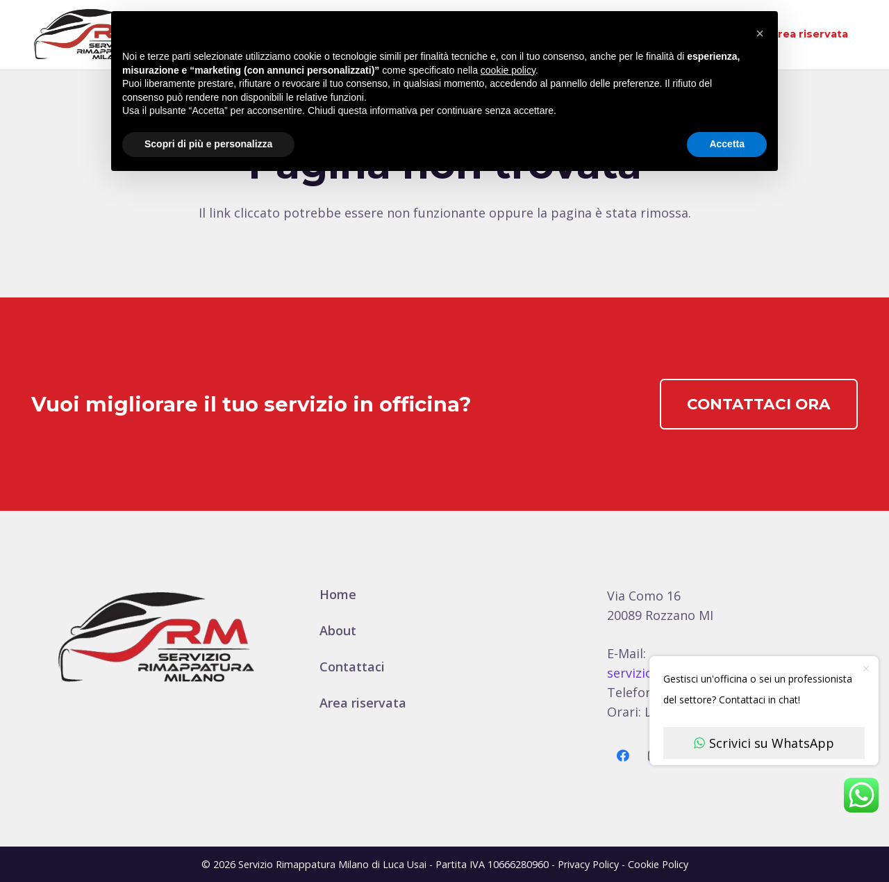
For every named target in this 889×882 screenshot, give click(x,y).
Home (337, 594)
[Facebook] (622, 755)
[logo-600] (87, 35)
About (337, 630)
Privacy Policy (588, 864)
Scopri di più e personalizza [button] (208, 143)
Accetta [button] (727, 143)
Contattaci (352, 666)
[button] (760, 33)
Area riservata (362, 702)
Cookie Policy (658, 864)
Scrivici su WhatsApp (764, 743)
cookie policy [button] (508, 70)
